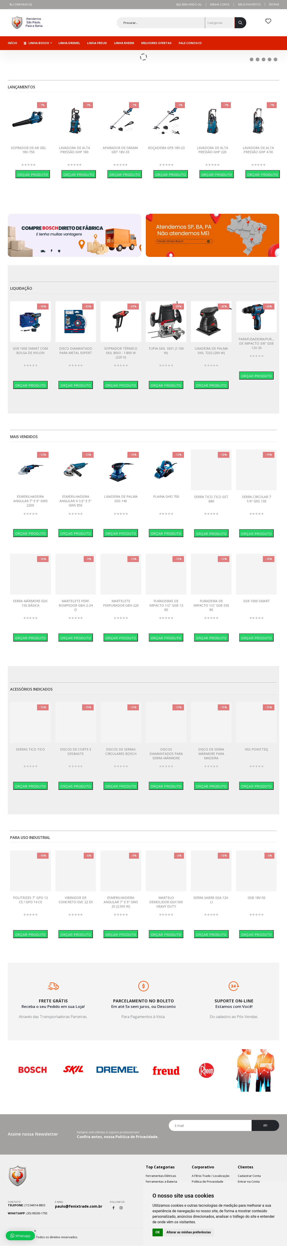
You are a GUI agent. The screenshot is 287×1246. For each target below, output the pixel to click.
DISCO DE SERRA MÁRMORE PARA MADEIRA (211, 753)
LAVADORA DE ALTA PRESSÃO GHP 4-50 (258, 150)
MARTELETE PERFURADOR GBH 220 (121, 603)
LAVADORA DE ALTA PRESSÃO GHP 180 (74, 150)
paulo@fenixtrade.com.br (78, 1206)
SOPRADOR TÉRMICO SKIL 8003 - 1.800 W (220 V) (120, 352)
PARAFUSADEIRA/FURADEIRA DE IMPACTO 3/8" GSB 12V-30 (260, 343)
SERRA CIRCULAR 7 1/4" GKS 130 (256, 499)
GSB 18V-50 (256, 897)
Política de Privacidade (207, 1181)
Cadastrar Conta (249, 1176)
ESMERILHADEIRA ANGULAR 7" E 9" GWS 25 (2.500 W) (121, 901)
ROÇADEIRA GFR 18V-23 (166, 148)
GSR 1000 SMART (256, 601)
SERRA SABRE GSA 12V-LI (211, 899)
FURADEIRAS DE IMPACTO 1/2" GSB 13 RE (166, 605)
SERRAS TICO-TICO (30, 749)
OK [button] (157, 1232)
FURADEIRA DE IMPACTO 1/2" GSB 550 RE (211, 605)
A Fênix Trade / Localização (211, 1176)
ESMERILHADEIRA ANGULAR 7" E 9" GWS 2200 (30, 500)
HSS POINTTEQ (256, 749)
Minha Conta (220, 4)
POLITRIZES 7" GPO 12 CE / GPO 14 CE (30, 899)
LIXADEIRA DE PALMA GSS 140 (121, 498)
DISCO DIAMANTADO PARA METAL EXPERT (75, 350)
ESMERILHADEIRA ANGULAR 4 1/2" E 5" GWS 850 (76, 500)
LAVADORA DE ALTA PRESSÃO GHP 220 (212, 150)
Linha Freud (97, 43)
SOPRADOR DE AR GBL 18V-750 (28, 150)
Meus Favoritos (249, 4)
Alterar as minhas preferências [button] (188, 1232)
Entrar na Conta (249, 1181)
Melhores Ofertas (156, 43)
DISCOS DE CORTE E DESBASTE (75, 751)
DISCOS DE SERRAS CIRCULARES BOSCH (120, 751)
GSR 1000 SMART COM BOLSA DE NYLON (30, 350)
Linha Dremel (69, 43)
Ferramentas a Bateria (161, 1181)
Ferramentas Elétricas (161, 1176)
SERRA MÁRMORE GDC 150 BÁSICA (30, 603)
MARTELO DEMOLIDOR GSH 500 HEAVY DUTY (166, 901)
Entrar (274, 4)
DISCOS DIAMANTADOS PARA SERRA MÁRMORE (166, 753)
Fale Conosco (190, 43)
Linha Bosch (36, 43)
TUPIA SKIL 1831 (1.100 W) (166, 350)
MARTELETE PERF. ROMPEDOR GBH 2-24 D (76, 605)
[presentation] (224, 1142)
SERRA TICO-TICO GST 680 (211, 499)
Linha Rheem (124, 43)
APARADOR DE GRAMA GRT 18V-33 (120, 150)
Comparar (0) (20, 4)
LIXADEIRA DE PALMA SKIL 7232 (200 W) (211, 350)
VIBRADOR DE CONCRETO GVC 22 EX (76, 899)
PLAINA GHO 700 (166, 496)
